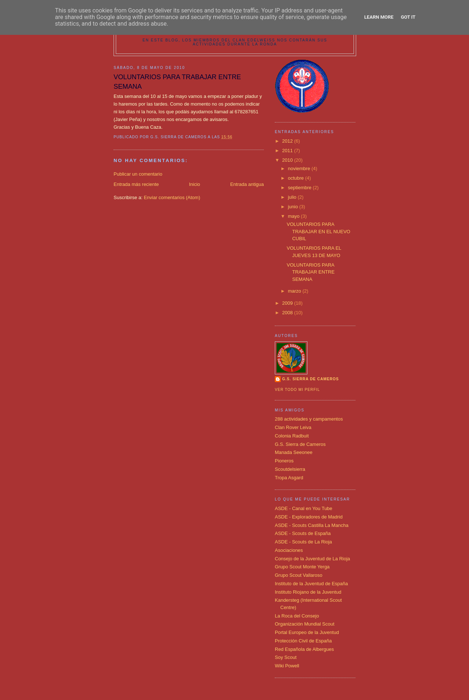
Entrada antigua (247, 184)
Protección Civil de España (303, 641)
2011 (288, 150)
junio (293, 206)
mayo (294, 216)
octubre (296, 178)
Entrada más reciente (136, 184)
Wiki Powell (287, 665)
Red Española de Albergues (304, 649)
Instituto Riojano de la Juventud (308, 592)
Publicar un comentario (138, 174)
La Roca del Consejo (297, 616)
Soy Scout (285, 657)
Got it (408, 17)
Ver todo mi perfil (297, 390)
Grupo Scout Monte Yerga (302, 566)
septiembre (300, 187)
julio (293, 197)
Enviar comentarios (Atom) (172, 197)
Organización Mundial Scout (305, 624)
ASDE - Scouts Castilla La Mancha (311, 525)
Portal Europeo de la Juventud (307, 632)
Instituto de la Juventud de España (311, 583)
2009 (288, 303)
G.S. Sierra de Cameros (300, 444)
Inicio (194, 184)
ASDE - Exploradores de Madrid (309, 517)
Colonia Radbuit (292, 436)
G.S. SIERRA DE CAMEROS (310, 379)
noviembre (299, 168)
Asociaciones (289, 550)
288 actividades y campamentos (309, 419)
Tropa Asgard (289, 477)
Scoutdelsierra (290, 469)
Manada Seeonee (294, 452)
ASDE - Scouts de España (302, 533)
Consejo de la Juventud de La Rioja (312, 558)
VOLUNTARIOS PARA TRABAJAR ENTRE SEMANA (311, 272)
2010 (288, 160)
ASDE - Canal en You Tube (303, 508)
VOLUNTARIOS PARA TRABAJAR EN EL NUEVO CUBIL (318, 231)
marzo (295, 291)
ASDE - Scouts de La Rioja (303, 542)
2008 (288, 312)
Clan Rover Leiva (293, 427)
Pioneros (284, 460)
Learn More (379, 17)
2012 (288, 141)
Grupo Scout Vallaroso (298, 575)
